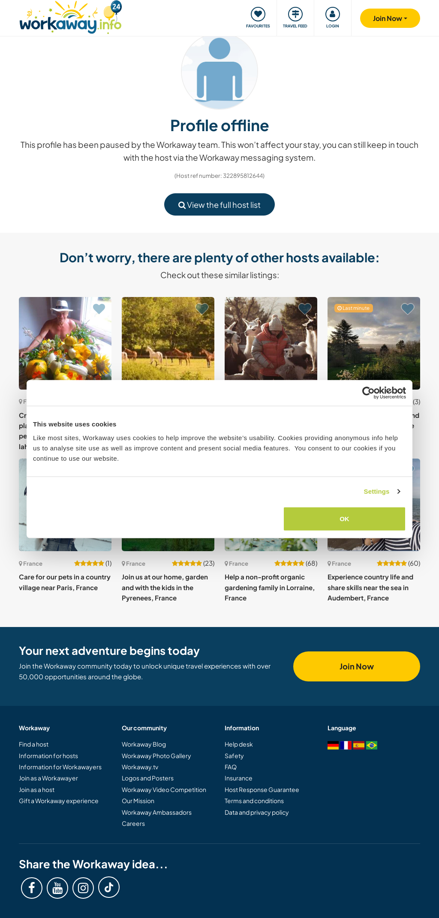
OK (344, 518)
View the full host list (219, 205)
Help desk (239, 744)
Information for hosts (48, 755)
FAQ (231, 767)
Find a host (33, 744)
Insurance (239, 778)
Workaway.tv (140, 767)
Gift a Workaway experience (59, 800)
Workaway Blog (144, 744)
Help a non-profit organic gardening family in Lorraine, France (270, 587)
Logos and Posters (148, 778)
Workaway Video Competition (164, 789)
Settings (377, 491)
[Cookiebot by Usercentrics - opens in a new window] (368, 393)
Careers (133, 823)
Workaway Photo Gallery (156, 755)
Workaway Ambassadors (157, 812)
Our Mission (138, 800)
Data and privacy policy (257, 812)
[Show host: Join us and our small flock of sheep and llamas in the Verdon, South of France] (271, 343)
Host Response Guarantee (262, 789)
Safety (234, 755)
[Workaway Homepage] (70, 16)
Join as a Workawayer (48, 778)
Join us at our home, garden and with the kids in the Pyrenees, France (165, 587)
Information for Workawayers (60, 767)
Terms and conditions (254, 800)
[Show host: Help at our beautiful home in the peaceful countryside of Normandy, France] (168, 343)
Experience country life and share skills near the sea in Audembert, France (370, 587)
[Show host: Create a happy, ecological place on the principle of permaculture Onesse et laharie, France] (65, 343)
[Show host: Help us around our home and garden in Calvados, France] (374, 343)
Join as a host (36, 789)
